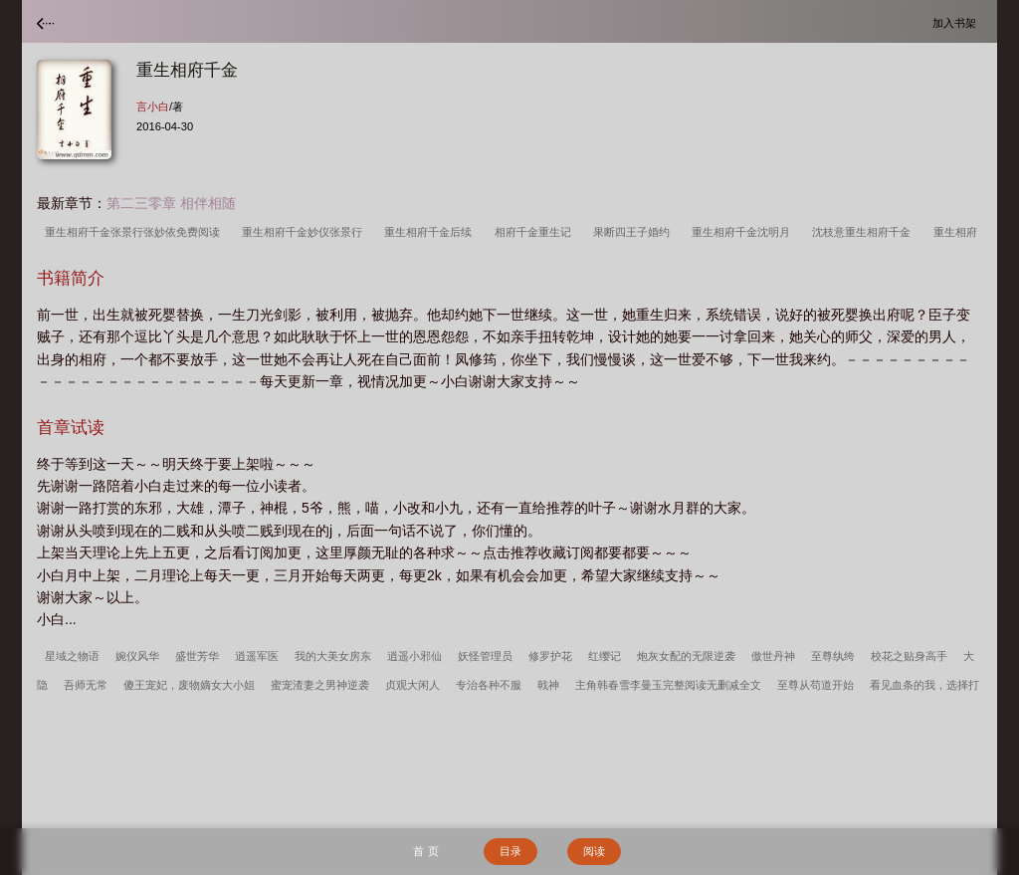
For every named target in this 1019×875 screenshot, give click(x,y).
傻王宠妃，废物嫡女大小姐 (189, 685)
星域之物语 (72, 656)
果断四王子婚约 (634, 232)
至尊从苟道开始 (815, 685)
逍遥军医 (257, 656)
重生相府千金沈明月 (744, 232)
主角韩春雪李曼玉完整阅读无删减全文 (668, 685)
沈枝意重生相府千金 (864, 232)
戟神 (548, 685)
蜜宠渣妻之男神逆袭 (320, 685)
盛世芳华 (197, 656)
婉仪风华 (137, 656)
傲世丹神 (773, 656)
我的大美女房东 (333, 656)
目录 (510, 851)
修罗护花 (550, 656)
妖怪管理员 (485, 656)
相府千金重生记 (536, 232)
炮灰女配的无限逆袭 (686, 656)
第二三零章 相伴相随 (171, 203)
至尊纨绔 (833, 656)
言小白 (152, 106)
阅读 (594, 851)
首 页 (425, 851)
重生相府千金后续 (431, 232)
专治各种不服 (488, 685)
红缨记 (604, 656)
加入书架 (957, 22)
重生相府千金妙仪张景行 (305, 232)
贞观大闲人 (412, 685)
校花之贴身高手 (909, 656)
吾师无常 (85, 685)
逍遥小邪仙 (414, 656)
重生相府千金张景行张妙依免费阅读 (135, 232)
